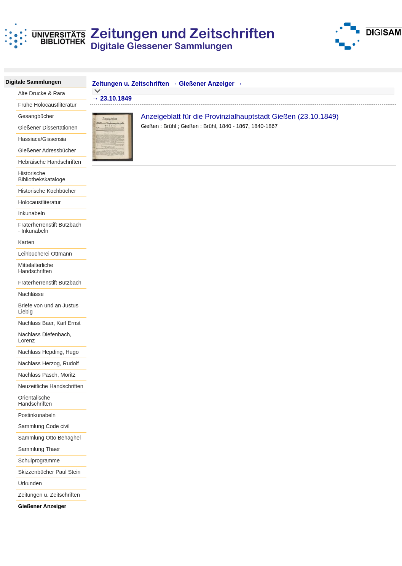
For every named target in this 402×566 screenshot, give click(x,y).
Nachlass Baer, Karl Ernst (49, 323)
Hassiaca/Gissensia (42, 139)
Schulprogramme (39, 460)
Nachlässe (31, 294)
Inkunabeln (31, 213)
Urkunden (30, 483)
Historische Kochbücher (47, 191)
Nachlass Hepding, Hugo (48, 352)
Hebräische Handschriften (49, 162)
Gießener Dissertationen (48, 128)
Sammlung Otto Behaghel (49, 438)
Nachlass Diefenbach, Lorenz (45, 337)
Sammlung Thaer (39, 449)
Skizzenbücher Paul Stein (49, 472)
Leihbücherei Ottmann (45, 254)
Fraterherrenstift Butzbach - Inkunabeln (49, 228)
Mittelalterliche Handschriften (35, 268)
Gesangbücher (36, 116)
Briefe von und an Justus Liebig (48, 308)
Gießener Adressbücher (47, 150)
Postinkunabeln (37, 415)
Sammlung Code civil (44, 426)
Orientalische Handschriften (35, 401)
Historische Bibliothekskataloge (41, 176)
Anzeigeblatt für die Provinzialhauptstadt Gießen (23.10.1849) (240, 116)
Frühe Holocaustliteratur (47, 105)
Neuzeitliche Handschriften (50, 386)
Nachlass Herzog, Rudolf (48, 363)
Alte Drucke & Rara (41, 93)
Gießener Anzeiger (42, 506)
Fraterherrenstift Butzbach (49, 283)
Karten (26, 242)
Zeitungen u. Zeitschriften (49, 495)
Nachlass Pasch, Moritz (46, 375)
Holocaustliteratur (39, 202)
